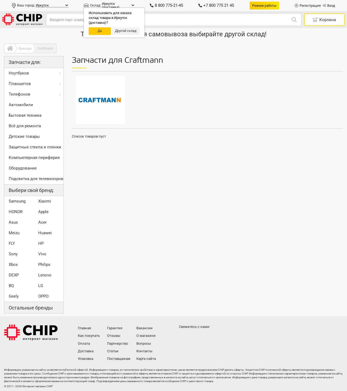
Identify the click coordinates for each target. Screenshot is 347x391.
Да (100, 31)
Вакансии (144, 328)
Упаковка (85, 359)
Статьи (112, 351)
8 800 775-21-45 (166, 5)
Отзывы (113, 336)
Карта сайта (146, 359)
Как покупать (89, 336)
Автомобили (21, 104)
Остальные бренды (31, 308)
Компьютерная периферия (34, 157)
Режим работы (264, 6)
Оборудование (23, 168)
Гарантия (114, 328)
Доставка (86, 351)
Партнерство (117, 343)
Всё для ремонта (25, 125)
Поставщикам (118, 359)
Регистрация (308, 6)
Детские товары (24, 136)
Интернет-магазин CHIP (31, 332)
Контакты (144, 351)
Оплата (84, 343)
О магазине (146, 336)
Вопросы (143, 343)
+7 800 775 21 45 (216, 5)
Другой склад (126, 31)
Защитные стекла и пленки (35, 147)
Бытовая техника (25, 115)
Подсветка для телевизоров (36, 178)
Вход (328, 6)
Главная (84, 328)
